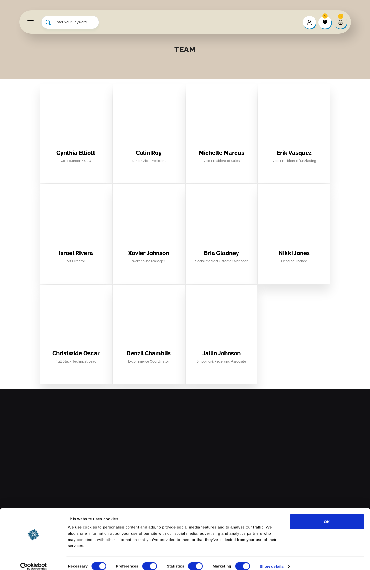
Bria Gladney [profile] (221, 253)
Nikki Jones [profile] (294, 253)
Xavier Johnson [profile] (148, 253)
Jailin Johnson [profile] (221, 353)
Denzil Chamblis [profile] (149, 353)
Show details (272, 560)
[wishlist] (324, 22)
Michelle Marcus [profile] (221, 152)
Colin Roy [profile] (149, 152)
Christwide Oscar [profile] (76, 353)
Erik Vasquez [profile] (294, 152)
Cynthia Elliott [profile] (75, 152)
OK (327, 515)
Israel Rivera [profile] (76, 253)
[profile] (76, 144)
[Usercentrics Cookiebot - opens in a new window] (33, 560)
